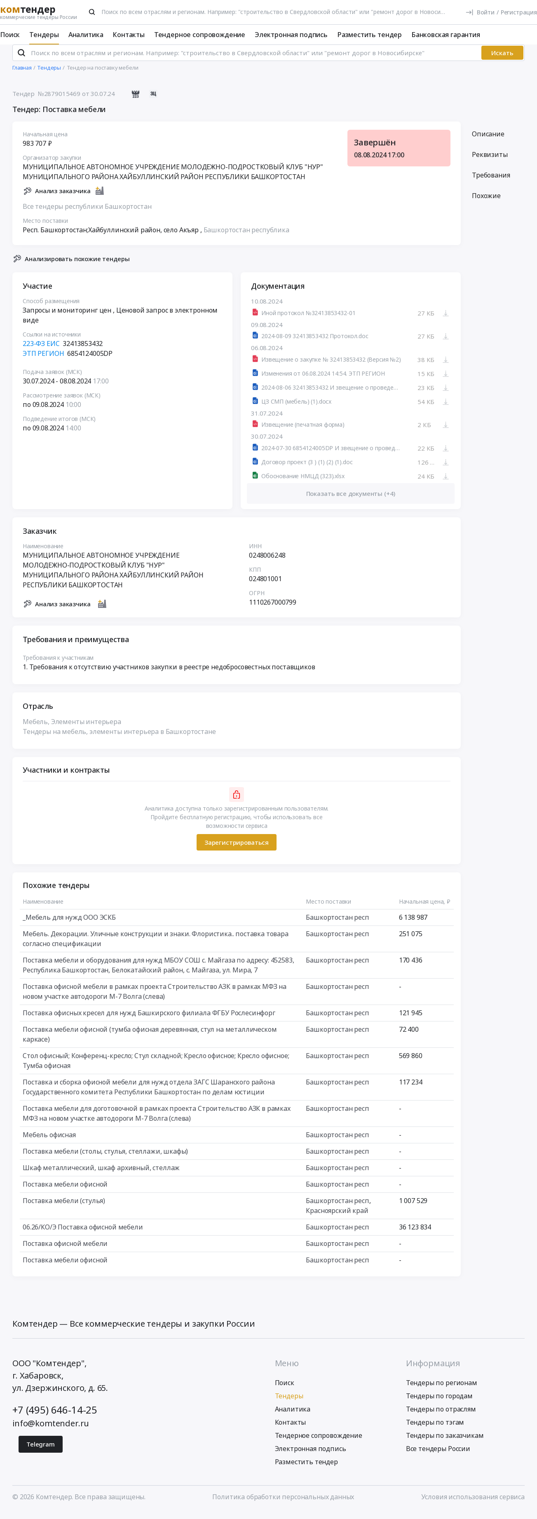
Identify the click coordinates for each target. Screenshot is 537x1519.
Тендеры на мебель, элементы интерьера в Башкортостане (119, 738)
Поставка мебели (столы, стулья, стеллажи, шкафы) (105, 1158)
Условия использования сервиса (473, 1503)
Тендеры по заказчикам (445, 1442)
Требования (491, 182)
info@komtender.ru (50, 1430)
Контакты (129, 34)
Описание (488, 140)
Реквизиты (490, 161)
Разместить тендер (369, 34)
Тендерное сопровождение (199, 34)
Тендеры (44, 34)
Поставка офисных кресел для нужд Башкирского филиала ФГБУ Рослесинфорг (149, 1020)
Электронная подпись (291, 34)
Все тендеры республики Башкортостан (87, 213)
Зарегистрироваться (236, 849)
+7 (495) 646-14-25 (54, 1416)
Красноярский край (337, 1217)
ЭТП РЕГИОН (43, 360)
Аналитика (85, 34)
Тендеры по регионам (441, 1389)
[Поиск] (92, 12)
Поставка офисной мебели (65, 1250)
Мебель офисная (49, 1142)
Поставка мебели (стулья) (64, 1208)
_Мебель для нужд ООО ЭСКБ (69, 924)
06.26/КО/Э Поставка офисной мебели (83, 1234)
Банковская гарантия (445, 34)
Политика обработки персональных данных (283, 1503)
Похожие (486, 202)
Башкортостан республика (246, 236)
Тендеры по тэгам (435, 1429)
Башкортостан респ (337, 924)
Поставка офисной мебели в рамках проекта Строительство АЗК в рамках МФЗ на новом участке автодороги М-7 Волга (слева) (154, 998)
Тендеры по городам (439, 1402)
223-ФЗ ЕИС (41, 350)
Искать (502, 60)
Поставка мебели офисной (65, 1191)
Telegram (40, 1451)
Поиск (10, 34)
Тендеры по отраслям (441, 1416)
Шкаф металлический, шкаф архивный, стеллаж (101, 1175)
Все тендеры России (438, 1455)
